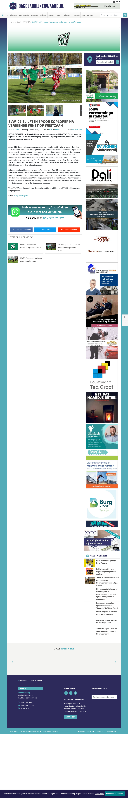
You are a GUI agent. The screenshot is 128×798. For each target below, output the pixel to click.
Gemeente (34, 15)
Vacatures (76, 15)
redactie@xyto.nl (27, 769)
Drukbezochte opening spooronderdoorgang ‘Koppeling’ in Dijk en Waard (107, 640)
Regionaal (43, 15)
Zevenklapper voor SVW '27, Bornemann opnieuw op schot (69, 247)
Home (12, 22)
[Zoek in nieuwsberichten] (111, 15)
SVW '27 (26, 22)
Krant (83, 15)
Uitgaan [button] (66, 15)
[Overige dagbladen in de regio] (104, 761)
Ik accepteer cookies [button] (114, 794)
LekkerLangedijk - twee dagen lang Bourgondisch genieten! (106, 577)
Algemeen (13, 15)
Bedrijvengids (24, 15)
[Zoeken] (125, 15)
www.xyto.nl (25, 772)
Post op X (45, 230)
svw (50, 130)
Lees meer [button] (99, 794)
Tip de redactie (69, 230)
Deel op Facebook (21, 230)
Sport (19, 22)
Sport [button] (59, 15)
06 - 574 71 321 (54, 218)
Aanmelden (70, 780)
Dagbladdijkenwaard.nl (41, 6)
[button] (9, 110)
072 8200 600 (26, 766)
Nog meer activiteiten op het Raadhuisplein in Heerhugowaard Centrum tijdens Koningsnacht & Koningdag (107, 616)
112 (7, 15)
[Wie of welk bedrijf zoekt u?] (105, 62)
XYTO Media (77, 130)
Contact (90, 15)
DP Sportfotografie (21, 196)
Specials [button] (51, 15)
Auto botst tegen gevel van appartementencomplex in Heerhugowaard (106, 687)
